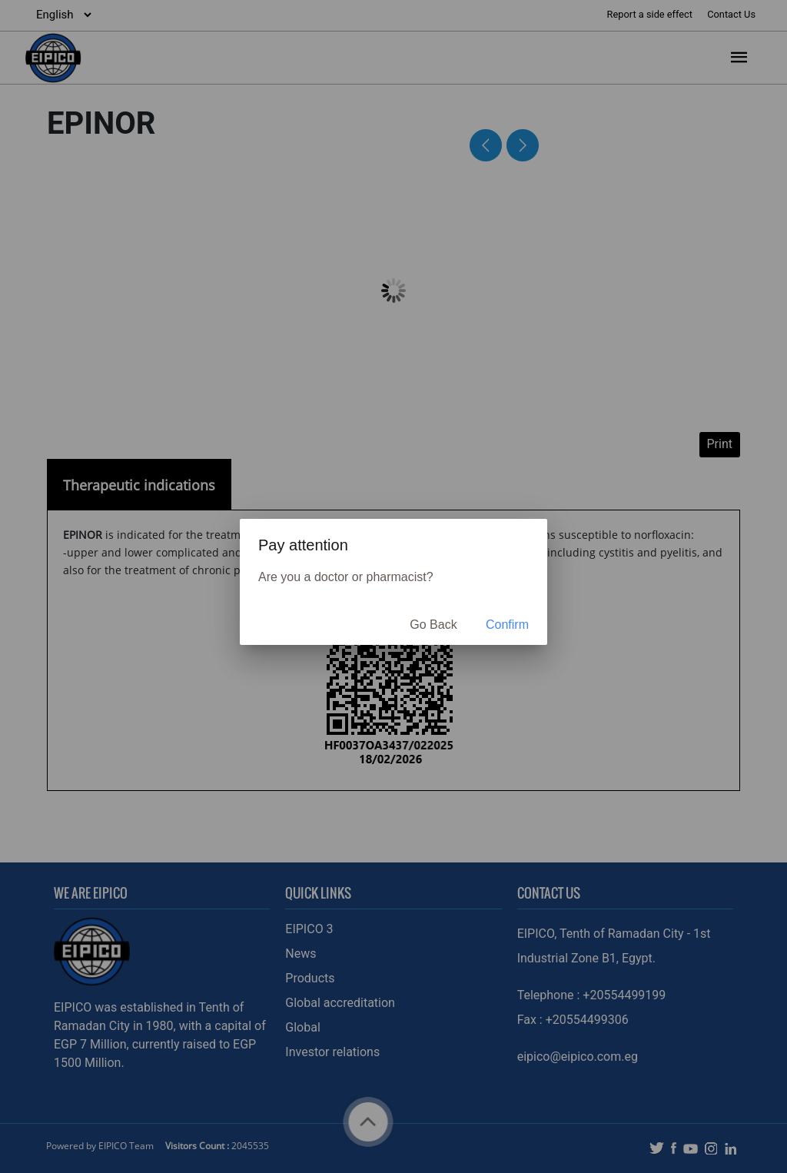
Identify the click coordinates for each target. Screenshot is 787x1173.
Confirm (507, 624)
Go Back (433, 624)
